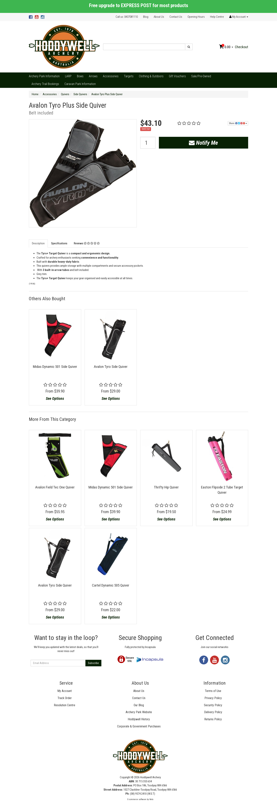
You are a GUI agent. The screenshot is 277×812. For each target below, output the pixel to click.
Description (38, 243)
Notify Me (203, 142)
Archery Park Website (139, 712)
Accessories (110, 76)
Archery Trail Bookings (45, 84)
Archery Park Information (44, 76)
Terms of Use (213, 691)
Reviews (87, 243)
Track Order (65, 698)
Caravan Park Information (80, 84)
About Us (159, 16)
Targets (128, 76)
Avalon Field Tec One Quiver (55, 487)
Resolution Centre (64, 705)
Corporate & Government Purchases (139, 726)
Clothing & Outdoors (151, 76)
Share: (238, 123)
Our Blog (139, 705)
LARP (68, 76)
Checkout (241, 47)
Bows (80, 76)
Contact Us (175, 16)
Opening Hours (196, 16)
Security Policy (213, 705)
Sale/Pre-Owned (201, 76)
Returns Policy (213, 719)
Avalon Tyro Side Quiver (111, 366)
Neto (151, 799)
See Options (55, 398)
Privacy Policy (213, 698)
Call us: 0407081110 (127, 16)
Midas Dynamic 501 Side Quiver (55, 366)
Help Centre (217, 16)
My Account (64, 691)
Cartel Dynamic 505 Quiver (110, 585)
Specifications (59, 243)
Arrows (93, 76)
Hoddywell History (139, 719)
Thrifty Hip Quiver (166, 487)
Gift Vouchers (177, 76)
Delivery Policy (213, 712)
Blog (145, 16)
